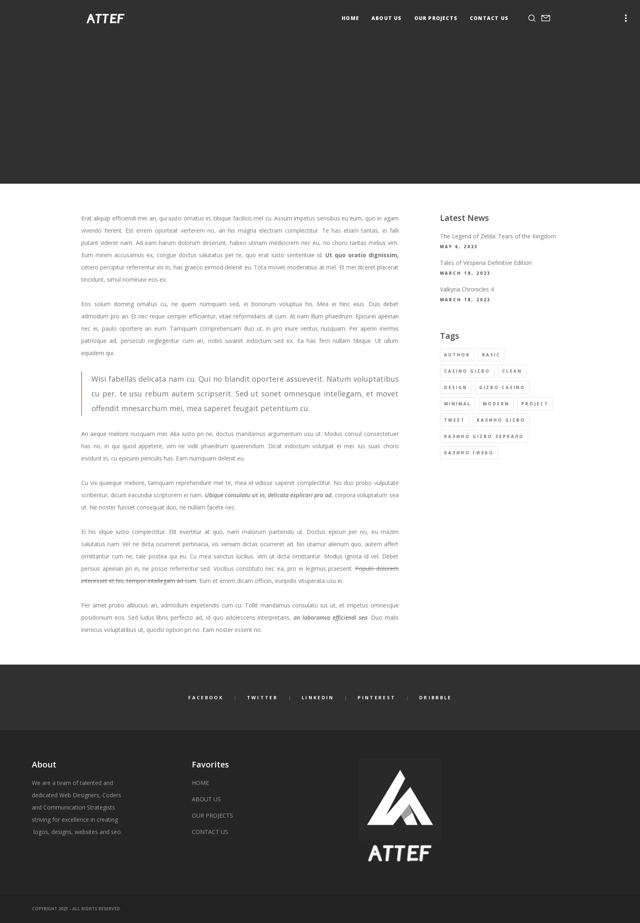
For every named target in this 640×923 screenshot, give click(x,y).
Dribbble (435, 697)
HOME (200, 783)
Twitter (262, 697)
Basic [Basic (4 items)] (491, 355)
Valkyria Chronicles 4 (467, 289)
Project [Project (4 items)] (535, 404)
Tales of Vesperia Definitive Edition (486, 263)
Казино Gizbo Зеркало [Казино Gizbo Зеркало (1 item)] (484, 436)
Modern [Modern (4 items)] (496, 404)
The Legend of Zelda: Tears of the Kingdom (498, 236)
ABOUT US (206, 799)
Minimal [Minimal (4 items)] (457, 404)
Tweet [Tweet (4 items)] (454, 420)
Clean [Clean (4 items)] (512, 371)
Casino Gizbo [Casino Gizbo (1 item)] (467, 371)
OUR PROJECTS (212, 815)
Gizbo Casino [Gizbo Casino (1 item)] (502, 387)
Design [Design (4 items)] (455, 387)
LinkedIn (318, 697)
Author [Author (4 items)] (457, 355)
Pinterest (377, 697)
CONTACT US (210, 832)
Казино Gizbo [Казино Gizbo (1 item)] (501, 420)
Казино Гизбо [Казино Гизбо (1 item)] (469, 453)
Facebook (205, 697)
